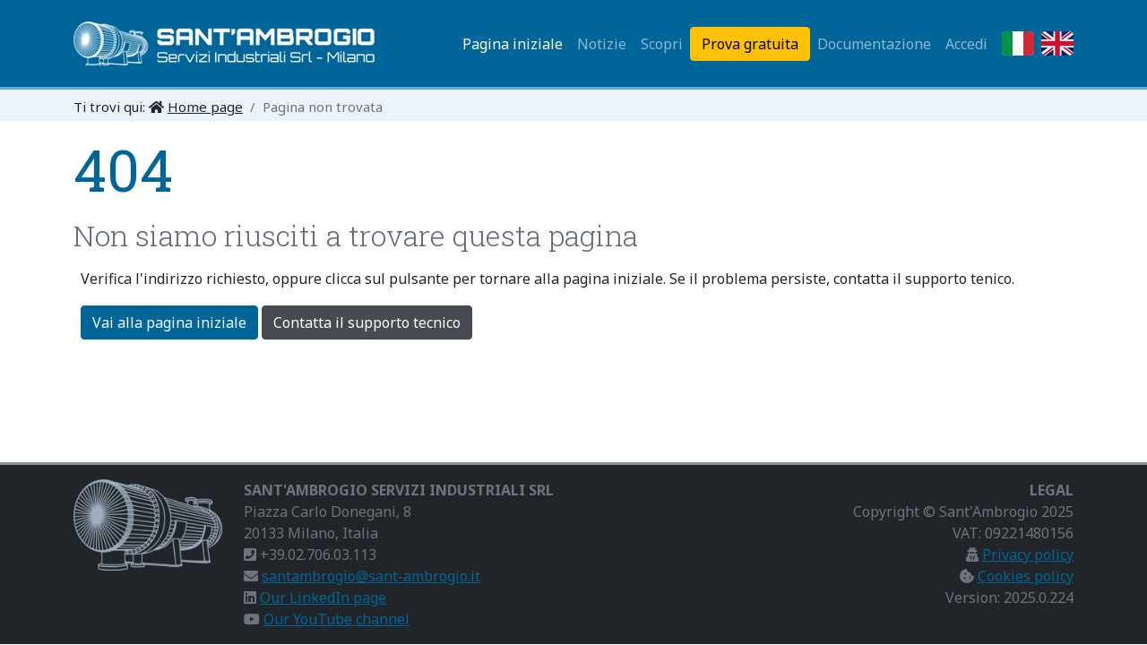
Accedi (966, 44)
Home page (205, 107)
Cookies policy (1026, 576)
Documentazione (874, 44)
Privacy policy (1028, 554)
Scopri (662, 44)
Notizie (601, 44)
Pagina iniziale (512, 44)
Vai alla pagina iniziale (169, 322)
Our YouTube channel (336, 619)
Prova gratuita (750, 44)
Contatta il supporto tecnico (367, 322)
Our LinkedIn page (323, 597)
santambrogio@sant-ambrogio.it (371, 576)
